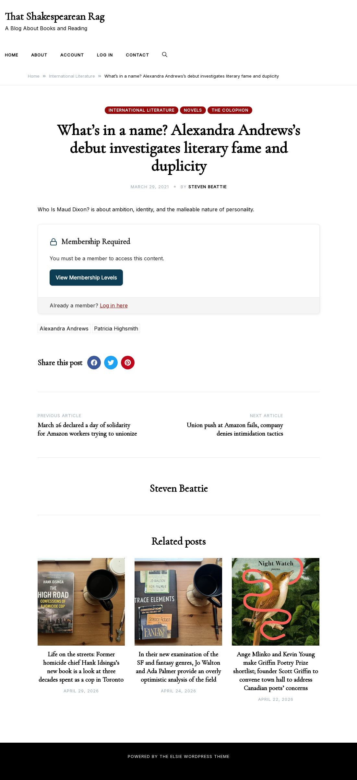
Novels (193, 110)
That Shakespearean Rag (54, 16)
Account (72, 54)
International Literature (141, 110)
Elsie (176, 756)
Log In (105, 54)
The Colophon (229, 110)
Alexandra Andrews (64, 328)
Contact (137, 54)
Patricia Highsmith (116, 328)
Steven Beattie (207, 186)
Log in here (114, 305)
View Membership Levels (86, 277)
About (39, 54)
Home (11, 54)
